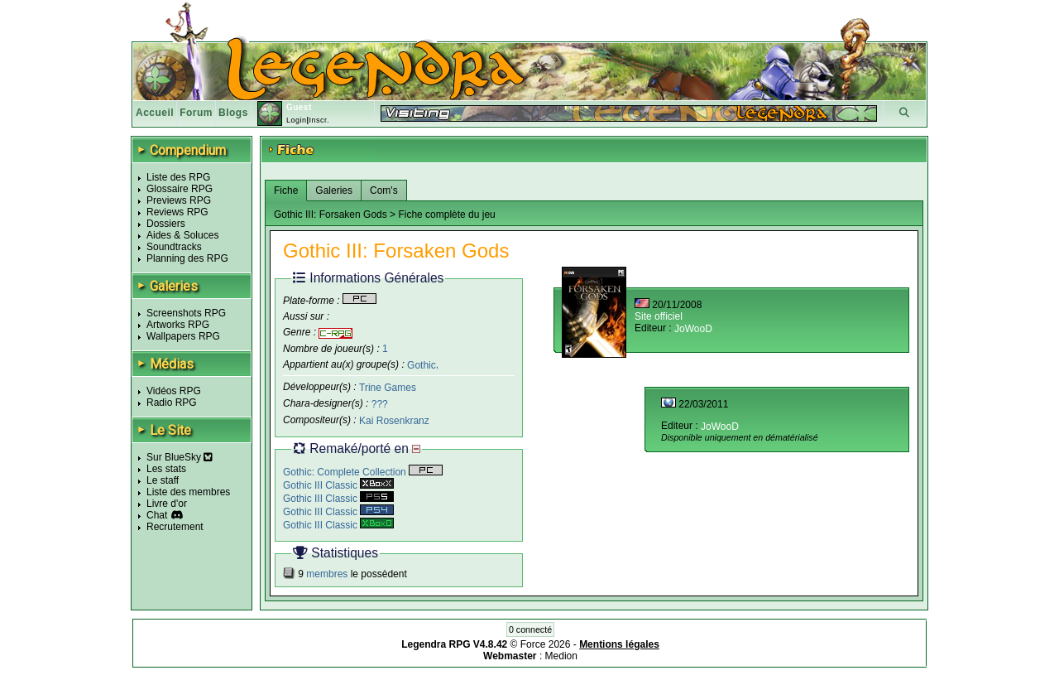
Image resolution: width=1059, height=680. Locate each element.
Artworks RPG (177, 324)
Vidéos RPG (173, 391)
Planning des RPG (187, 258)
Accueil (155, 112)
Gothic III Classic (338, 485)
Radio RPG (171, 402)
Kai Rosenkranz (394, 421)
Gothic (421, 364)
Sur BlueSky (179, 457)
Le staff (162, 480)
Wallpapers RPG (183, 336)
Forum (196, 112)
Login (296, 120)
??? (379, 404)
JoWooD (693, 329)
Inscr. (319, 120)
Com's (384, 190)
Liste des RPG (178, 177)
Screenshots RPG (186, 313)
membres (326, 574)
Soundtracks (174, 247)
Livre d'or (166, 503)
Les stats (166, 469)
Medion (561, 656)
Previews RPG (178, 200)
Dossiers (165, 223)
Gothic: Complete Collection (363, 472)
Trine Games (387, 387)
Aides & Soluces (182, 235)
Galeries (333, 190)
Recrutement (175, 527)
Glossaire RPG (179, 189)
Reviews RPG (177, 212)
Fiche (286, 190)
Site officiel (659, 316)
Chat (156, 515)
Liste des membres (188, 492)
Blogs (233, 112)
